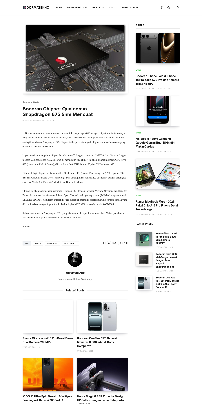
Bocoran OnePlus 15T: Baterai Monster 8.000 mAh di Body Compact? (97, 342)
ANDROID (96, 7)
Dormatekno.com (33, 133)
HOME (59, 7)
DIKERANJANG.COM (77, 7)
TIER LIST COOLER (129, 7)
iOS (111, 7)
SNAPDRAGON (70, 243)
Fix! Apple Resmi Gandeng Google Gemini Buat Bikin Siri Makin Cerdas (155, 142)
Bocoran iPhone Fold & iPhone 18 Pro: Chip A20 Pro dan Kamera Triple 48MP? (157, 79)
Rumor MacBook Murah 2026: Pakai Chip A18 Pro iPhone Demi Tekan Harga (157, 205)
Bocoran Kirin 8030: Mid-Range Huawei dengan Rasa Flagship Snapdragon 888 (167, 260)
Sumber (26, 226)
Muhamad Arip (75, 272)
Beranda (26, 102)
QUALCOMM (52, 243)
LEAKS (36, 102)
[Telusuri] (178, 7)
